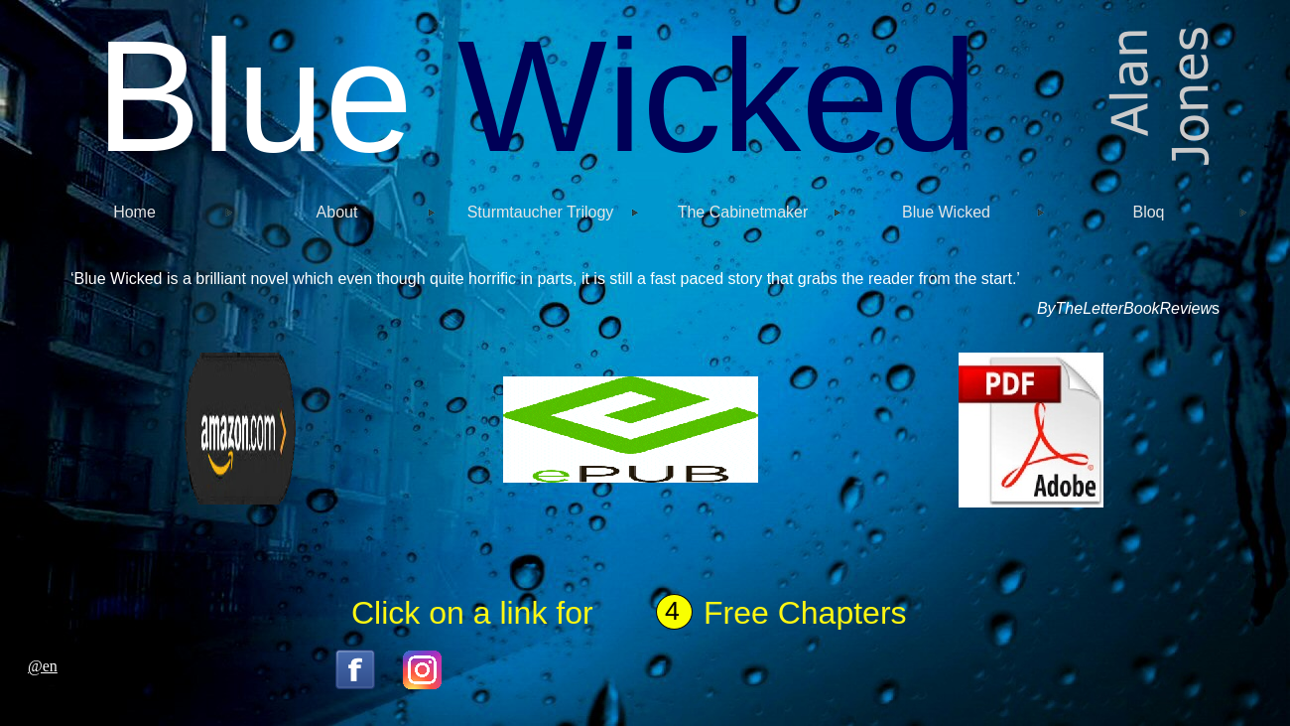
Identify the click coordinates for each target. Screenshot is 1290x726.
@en (43, 665)
